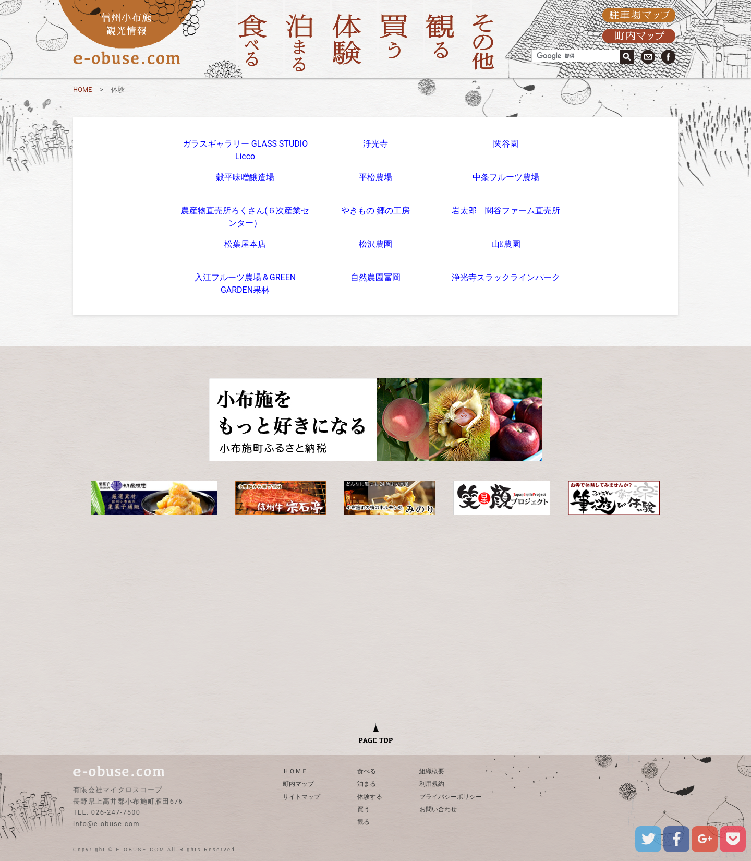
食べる (366, 771)
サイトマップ (301, 796)
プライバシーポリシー (450, 796)
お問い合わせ (438, 809)
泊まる (366, 783)
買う (363, 809)
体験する (369, 796)
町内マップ (298, 783)
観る (363, 822)
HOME (82, 89)
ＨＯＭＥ (295, 771)
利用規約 (431, 783)
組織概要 (431, 771)
